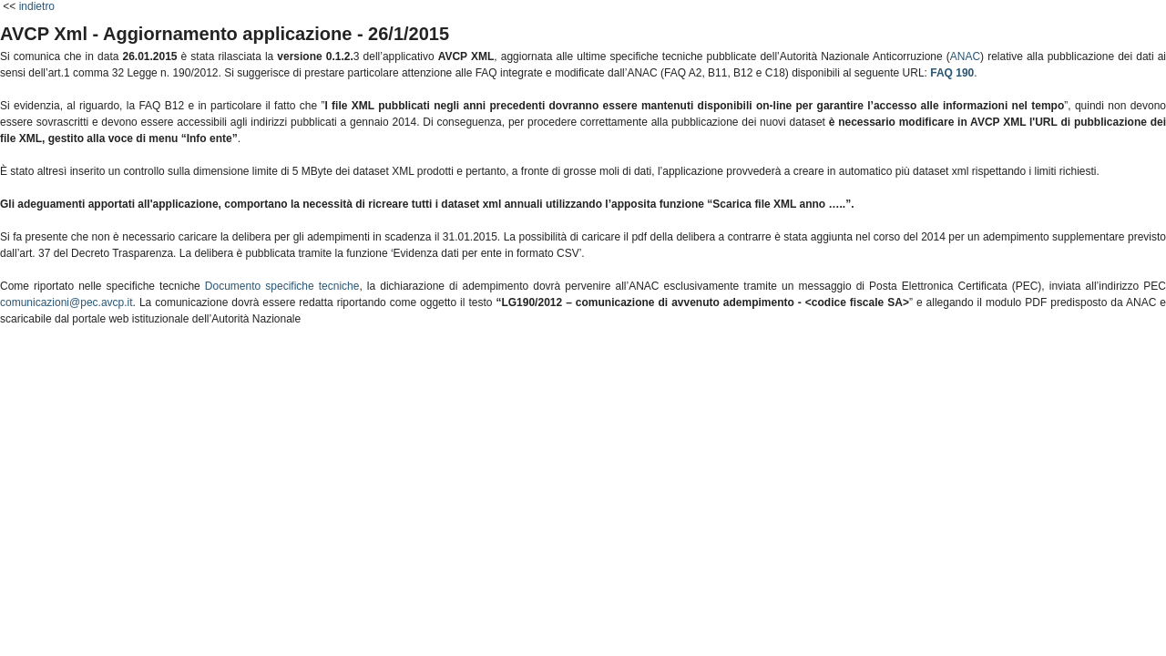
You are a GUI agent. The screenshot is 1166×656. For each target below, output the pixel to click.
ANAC (965, 56)
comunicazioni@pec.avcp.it (66, 302)
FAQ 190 (952, 73)
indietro (37, 6)
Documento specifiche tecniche (282, 286)
